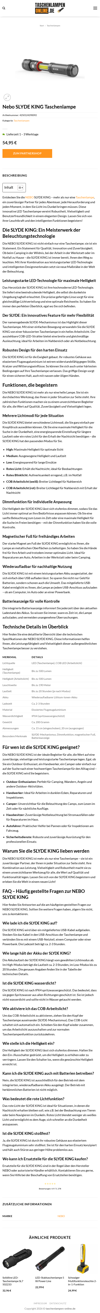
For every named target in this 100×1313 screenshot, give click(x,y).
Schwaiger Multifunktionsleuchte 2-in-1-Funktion (82, 1281)
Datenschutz (58, 1303)
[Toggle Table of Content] (18, 187)
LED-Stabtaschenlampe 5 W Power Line (49, 1279)
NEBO (29, 197)
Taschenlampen (53, 25)
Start (42, 25)
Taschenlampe (85, 197)
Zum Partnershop (27, 153)
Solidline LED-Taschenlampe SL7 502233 (12, 1281)
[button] (3, 8)
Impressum (40, 1303)
